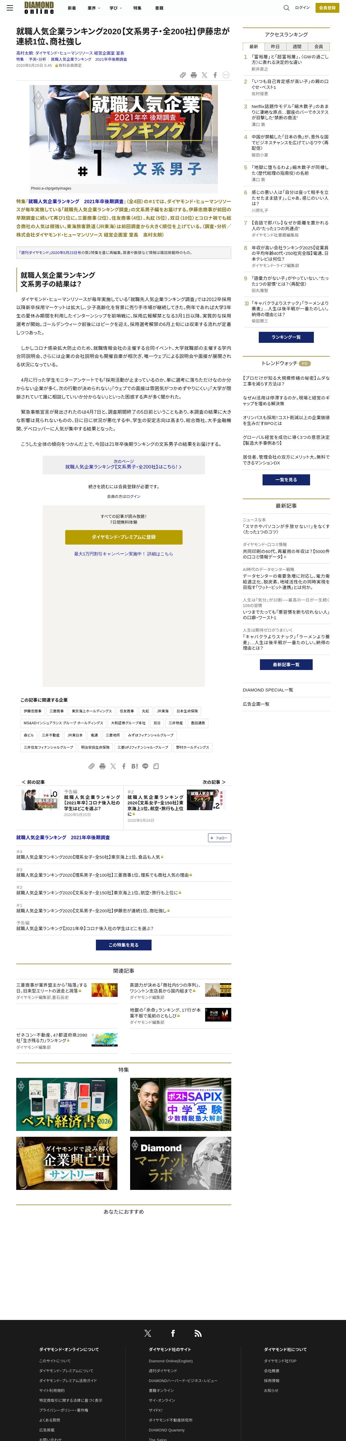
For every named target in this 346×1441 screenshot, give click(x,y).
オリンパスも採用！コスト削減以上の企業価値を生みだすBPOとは (286, 420)
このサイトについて (55, 1239)
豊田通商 (198, 601)
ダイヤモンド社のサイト (170, 1227)
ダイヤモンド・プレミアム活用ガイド (68, 1259)
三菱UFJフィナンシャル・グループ (143, 626)
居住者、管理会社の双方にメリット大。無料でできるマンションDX (286, 460)
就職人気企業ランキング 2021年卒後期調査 (89, 59)
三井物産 (176, 601)
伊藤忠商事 (33, 589)
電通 (94, 613)
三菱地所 (113, 613)
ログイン (293, 10)
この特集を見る (124, 823)
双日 (157, 601)
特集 (147, 10)
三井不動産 (51, 613)
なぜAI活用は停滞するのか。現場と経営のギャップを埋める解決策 (286, 400)
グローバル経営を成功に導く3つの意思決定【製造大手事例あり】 (286, 440)
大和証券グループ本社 (128, 601)
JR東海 (163, 589)
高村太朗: (70, 53)
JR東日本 (75, 613)
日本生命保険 (187, 589)
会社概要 (271, 1249)
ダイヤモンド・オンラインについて (69, 1227)
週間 (297, 46)
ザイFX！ (156, 1288)
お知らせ (271, 1269)
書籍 (169, 10)
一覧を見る (286, 479)
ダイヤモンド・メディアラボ (170, 1357)
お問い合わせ (50, 1318)
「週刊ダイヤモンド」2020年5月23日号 (50, 253)
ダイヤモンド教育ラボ (166, 1347)
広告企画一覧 (256, 704)
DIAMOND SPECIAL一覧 (268, 689)
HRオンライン (160, 1328)
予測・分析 (37, 59)
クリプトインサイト (164, 1338)
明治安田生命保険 (95, 626)
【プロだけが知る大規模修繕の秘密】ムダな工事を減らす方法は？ (286, 381)
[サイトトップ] (43, 10)
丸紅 (145, 589)
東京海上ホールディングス (92, 589)
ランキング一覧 (286, 337)
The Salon (158, 1318)
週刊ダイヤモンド (163, 1249)
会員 (318, 46)
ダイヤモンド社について (285, 1227)
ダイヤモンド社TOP (280, 1239)
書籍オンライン (161, 1269)
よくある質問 (49, 1298)
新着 (81, 10)
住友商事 (127, 589)
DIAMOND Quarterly (167, 1308)
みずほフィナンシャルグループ (151, 613)
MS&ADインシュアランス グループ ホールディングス (63, 601)
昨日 (275, 46)
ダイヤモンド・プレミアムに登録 (124, 537)
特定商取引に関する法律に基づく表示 (70, 1278)
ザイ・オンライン (162, 1278)
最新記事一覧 (286, 664)
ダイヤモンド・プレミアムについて (66, 1249)
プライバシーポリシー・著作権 (63, 1288)
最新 (254, 46)
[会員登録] (318, 10)
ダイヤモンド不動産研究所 (171, 1298)
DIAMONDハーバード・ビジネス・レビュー (183, 1259)
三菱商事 (57, 589)
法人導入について (54, 1328)
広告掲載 (46, 1308)
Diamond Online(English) (171, 1239)
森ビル (29, 613)
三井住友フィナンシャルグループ (48, 626)
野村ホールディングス (192, 626)
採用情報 (271, 1259)
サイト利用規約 (52, 1269)
